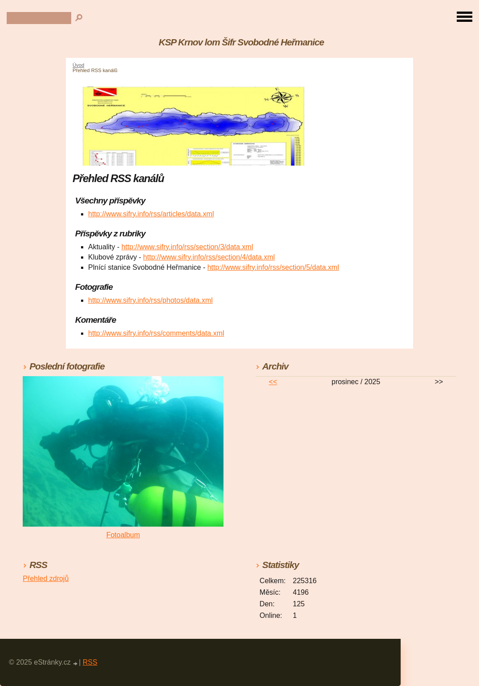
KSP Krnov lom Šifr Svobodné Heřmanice (241, 42)
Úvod (78, 65)
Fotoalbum (123, 535)
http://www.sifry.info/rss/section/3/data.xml (187, 247)
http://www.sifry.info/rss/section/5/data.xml (273, 267)
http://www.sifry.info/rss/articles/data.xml (151, 214)
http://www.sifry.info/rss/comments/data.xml (156, 333)
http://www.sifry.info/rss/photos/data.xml (150, 300)
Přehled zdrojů (46, 578)
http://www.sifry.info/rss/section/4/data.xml (209, 257)
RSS (90, 662)
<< (273, 382)
